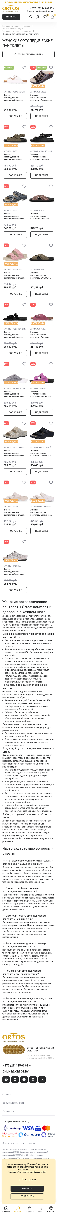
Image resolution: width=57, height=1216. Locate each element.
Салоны (51, 1209)
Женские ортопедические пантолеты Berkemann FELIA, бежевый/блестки (41, 512)
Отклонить (27, 1196)
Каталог (18, 1209)
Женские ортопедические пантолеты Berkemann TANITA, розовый (40, 393)
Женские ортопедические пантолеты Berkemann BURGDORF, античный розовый (14, 275)
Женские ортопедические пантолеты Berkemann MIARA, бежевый (14, 512)
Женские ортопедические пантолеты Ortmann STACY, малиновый (39, 334)
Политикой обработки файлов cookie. (27, 1172)
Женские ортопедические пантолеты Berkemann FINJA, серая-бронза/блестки (14, 453)
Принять (27, 1188)
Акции (40, 1209)
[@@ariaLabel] (24, 68)
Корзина (30, 1209)
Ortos (43, 821)
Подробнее (15, 116)
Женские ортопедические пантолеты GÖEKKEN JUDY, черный (39, 156)
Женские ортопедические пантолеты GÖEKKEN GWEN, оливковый (39, 275)
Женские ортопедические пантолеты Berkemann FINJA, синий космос (40, 453)
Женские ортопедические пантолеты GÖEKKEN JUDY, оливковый (13, 156)
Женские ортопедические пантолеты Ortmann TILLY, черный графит (13, 334)
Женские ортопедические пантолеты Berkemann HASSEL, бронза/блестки (15, 571)
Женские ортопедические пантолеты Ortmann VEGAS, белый (13, 97)
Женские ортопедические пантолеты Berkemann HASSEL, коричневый (40, 97)
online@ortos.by (15, 1071)
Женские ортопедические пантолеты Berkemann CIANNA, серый (14, 393)
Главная (6, 1209)
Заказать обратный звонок (41, 11)
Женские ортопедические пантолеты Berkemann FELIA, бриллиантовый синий (14, 216)
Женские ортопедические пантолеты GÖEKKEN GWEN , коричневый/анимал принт (39, 216)
